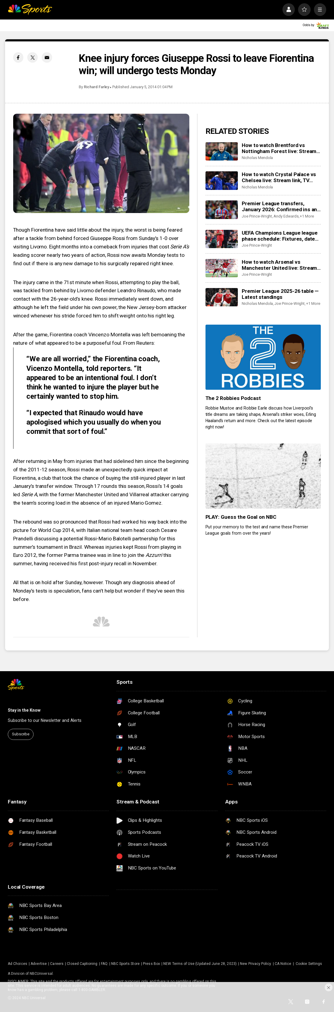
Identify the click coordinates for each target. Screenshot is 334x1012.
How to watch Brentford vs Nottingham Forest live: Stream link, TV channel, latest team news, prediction (279, 148)
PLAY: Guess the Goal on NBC (241, 517)
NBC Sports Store (125, 964)
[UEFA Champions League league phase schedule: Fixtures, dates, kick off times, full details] (221, 239)
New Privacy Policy (255, 964)
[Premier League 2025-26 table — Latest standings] (221, 297)
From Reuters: (139, 343)
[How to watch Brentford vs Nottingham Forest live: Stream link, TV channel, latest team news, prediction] (221, 151)
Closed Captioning (82, 964)
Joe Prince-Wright (257, 216)
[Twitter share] (32, 57)
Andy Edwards (285, 216)
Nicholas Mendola (257, 157)
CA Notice (283, 964)
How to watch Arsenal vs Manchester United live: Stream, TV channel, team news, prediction (280, 265)
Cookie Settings (309, 964)
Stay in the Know (24, 710)
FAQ (104, 964)
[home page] (30, 9)
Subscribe (20, 734)
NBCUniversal (41, 973)
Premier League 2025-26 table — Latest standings (280, 294)
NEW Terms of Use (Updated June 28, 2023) (199, 964)
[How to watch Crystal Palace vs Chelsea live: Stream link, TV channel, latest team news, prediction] (221, 180)
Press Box (151, 964)
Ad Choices (17, 964)
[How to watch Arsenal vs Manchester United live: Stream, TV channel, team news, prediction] (221, 268)
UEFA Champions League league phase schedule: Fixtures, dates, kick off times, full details (280, 236)
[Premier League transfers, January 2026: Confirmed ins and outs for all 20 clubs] (221, 209)
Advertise (39, 964)
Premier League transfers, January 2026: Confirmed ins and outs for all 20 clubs (281, 206)
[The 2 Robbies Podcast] (263, 357)
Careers (56, 964)
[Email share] (47, 57)
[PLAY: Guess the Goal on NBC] (263, 476)
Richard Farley (96, 87)
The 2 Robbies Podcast (233, 398)
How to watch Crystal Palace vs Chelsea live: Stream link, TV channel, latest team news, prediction (279, 177)
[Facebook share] (18, 57)
